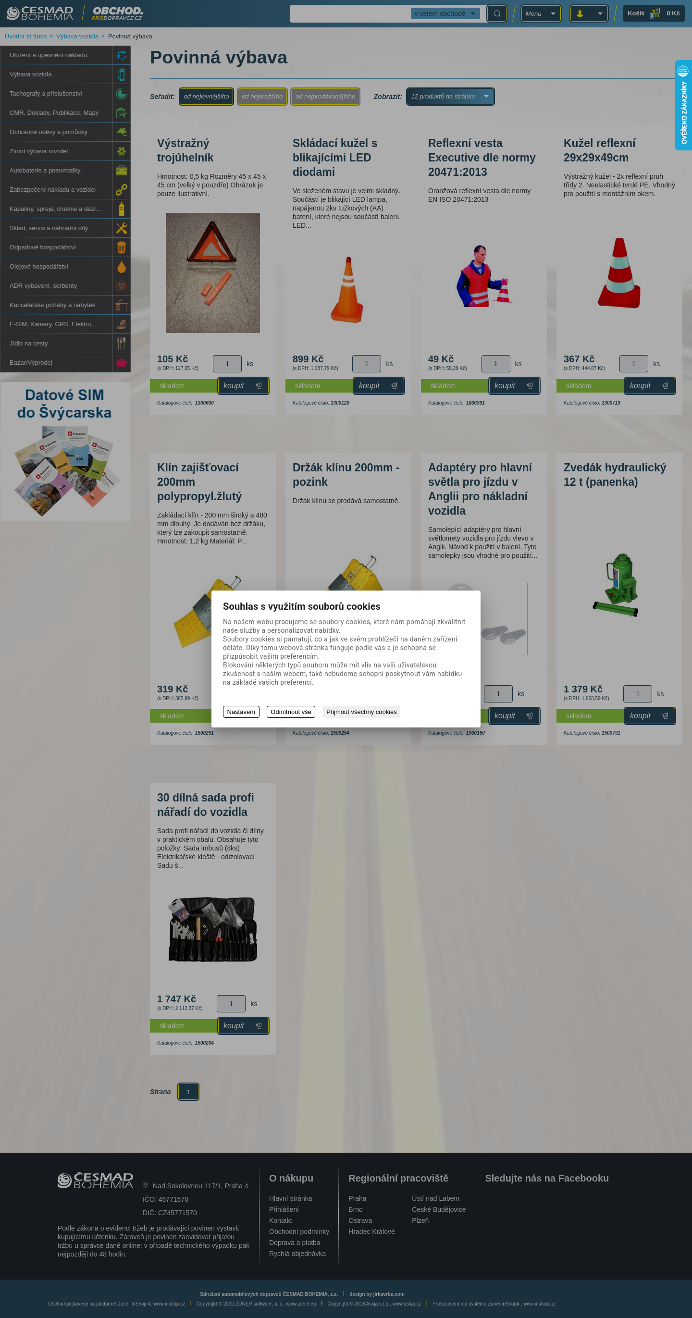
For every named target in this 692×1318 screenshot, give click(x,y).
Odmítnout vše (291, 711)
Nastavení (241, 711)
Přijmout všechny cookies (362, 711)
